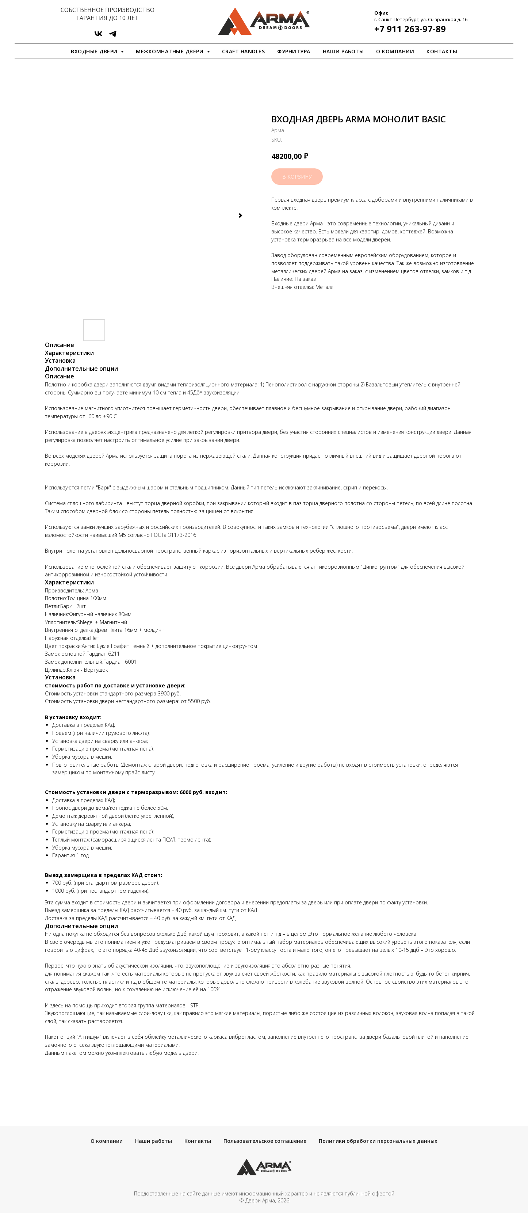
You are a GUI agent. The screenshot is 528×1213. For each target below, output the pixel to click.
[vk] (98, 36)
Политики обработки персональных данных (378, 1140)
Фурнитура (293, 51)
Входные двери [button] (95, 51)
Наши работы (343, 51)
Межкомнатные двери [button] (170, 51)
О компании (395, 51)
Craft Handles (243, 51)
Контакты (441, 51)
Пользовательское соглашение (264, 1140)
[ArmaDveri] (112, 36)
